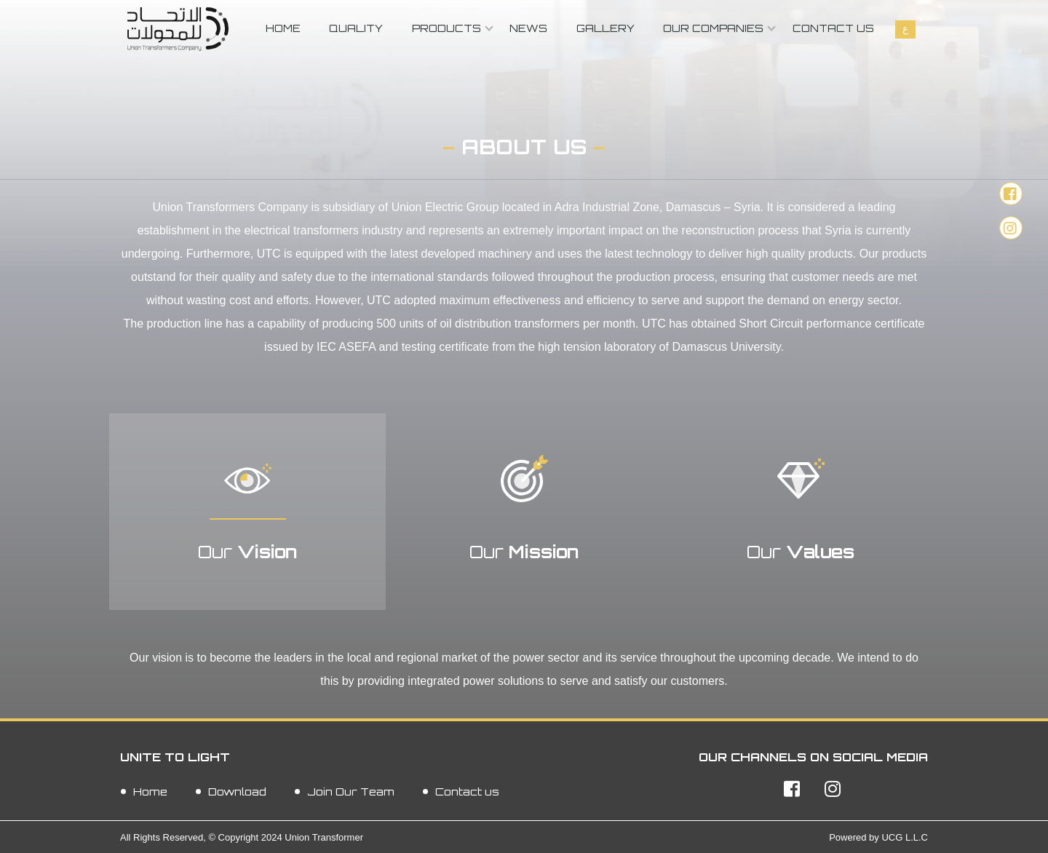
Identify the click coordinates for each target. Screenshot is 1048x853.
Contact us (833, 28)
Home (283, 28)
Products (446, 28)
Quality (356, 28)
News (528, 28)
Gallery (605, 28)
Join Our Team (350, 791)
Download (237, 791)
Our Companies (713, 28)
